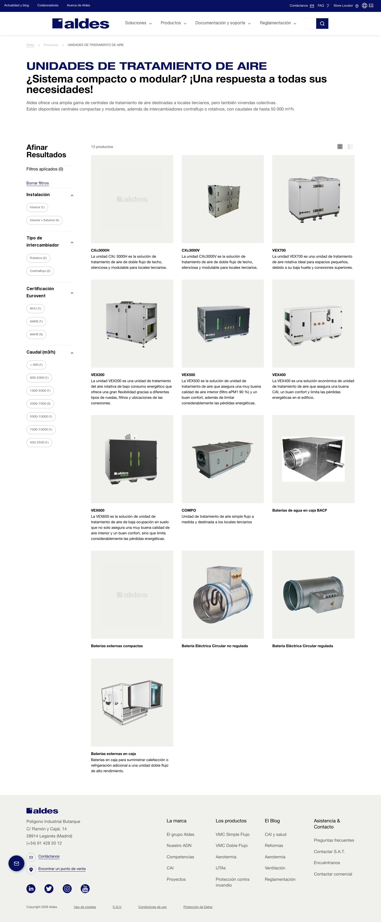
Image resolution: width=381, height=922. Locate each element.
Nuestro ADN (179, 846)
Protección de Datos (197, 907)
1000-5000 (40, 390)
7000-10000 (41, 429)
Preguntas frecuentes (334, 841)
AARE (36, 321)
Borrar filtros (37, 184)
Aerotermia (226, 857)
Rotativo (38, 258)
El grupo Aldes (180, 835)
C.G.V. (117, 907)
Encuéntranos (327, 863)
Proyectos (176, 880)
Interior (37, 207)
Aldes (30, 45)
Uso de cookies (85, 907)
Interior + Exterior (44, 220)
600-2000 (39, 377)
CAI (170, 869)
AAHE (36, 334)
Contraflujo (40, 271)
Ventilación (275, 869)
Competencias (180, 857)
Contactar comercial (333, 875)
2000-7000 (40, 403)
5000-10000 (41, 416)
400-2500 (39, 442)
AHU (35, 308)
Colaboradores (47, 5)
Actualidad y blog (16, 5)
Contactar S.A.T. (329, 852)
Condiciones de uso (152, 907)
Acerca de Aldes (78, 5)
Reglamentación (280, 880)
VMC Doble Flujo (232, 846)
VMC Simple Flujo (233, 835)
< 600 (36, 365)
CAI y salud (276, 835)
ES (371, 6)
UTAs (221, 869)
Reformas (274, 846)
